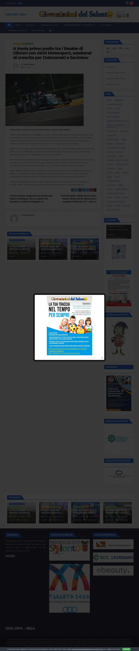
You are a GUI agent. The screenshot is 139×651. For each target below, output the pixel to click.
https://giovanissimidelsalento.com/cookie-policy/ (88, 649)
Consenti (126, 649)
